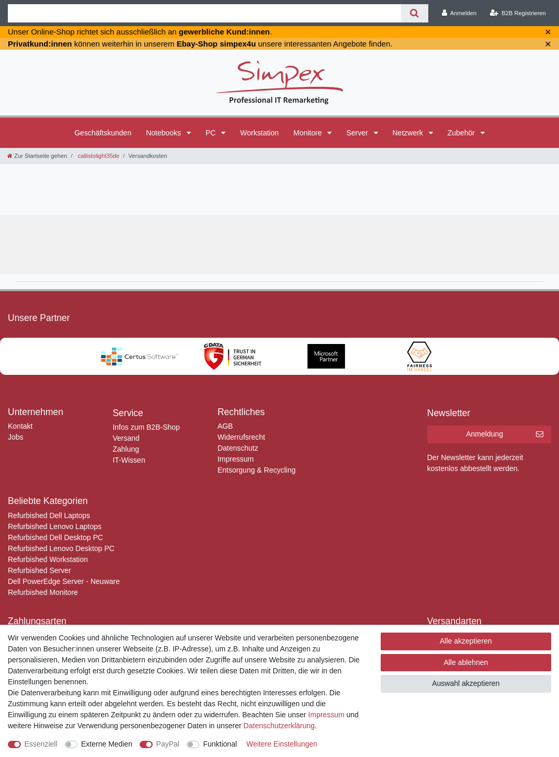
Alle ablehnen (465, 662)
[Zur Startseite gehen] (37, 156)
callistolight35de (98, 156)
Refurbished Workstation (48, 559)
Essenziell (41, 744)
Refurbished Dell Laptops (49, 515)
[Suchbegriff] (204, 13)
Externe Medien (106, 744)
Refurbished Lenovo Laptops (54, 526)
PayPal (167, 744)
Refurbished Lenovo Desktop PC (61, 548)
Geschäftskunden (102, 133)
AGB (225, 426)
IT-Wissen (128, 460)
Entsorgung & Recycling (256, 470)
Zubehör (462, 133)
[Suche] (414, 13)
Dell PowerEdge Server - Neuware (64, 581)
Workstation (259, 133)
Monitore (308, 133)
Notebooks (164, 133)
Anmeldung (504, 434)
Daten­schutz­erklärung (279, 725)
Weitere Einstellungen (281, 744)
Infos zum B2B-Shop (145, 427)
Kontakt (20, 426)
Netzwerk (409, 133)
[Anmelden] (459, 13)
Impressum (236, 459)
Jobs (16, 437)
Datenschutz (238, 448)
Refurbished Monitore (43, 592)
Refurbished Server (39, 570)
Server (358, 133)
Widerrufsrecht (241, 437)
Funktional (220, 744)
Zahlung (125, 449)
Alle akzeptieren (466, 641)
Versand (125, 438)
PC (212, 133)
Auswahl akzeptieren (465, 683)
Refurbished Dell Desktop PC (55, 537)
